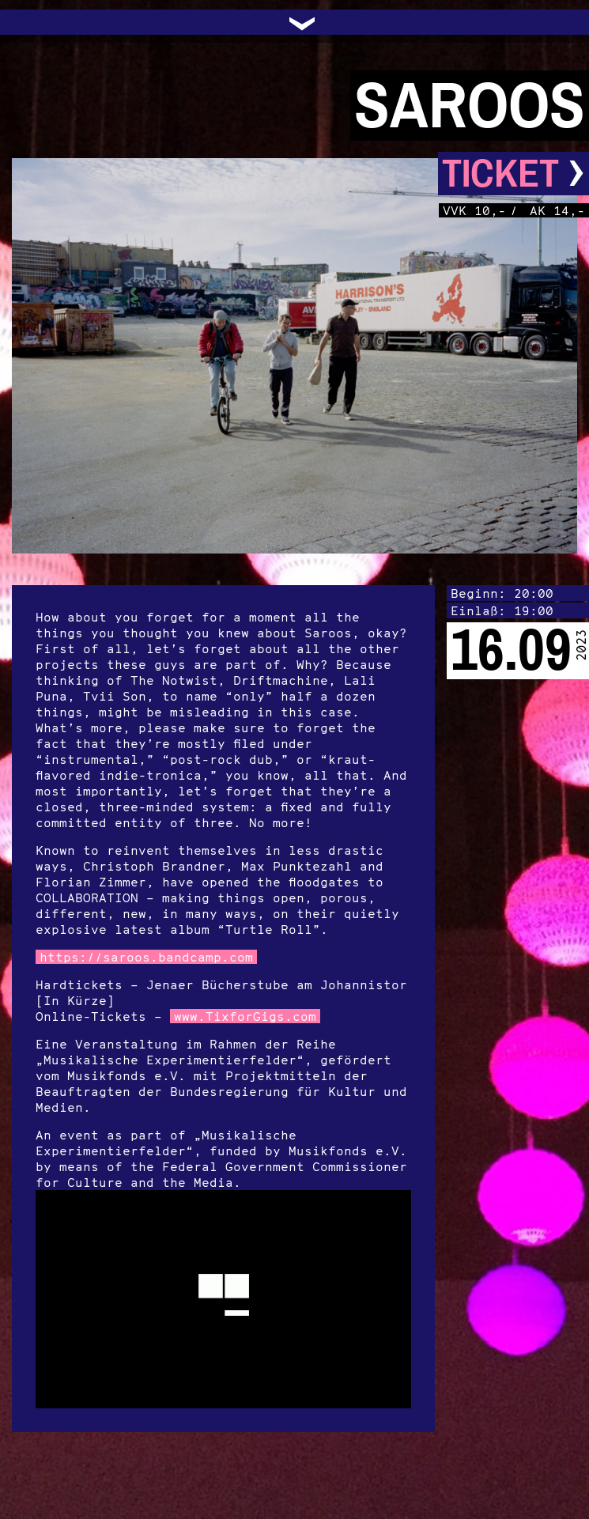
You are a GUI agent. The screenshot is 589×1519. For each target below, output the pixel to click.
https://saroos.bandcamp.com (146, 957)
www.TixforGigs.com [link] (245, 1016)
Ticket (513, 173)
